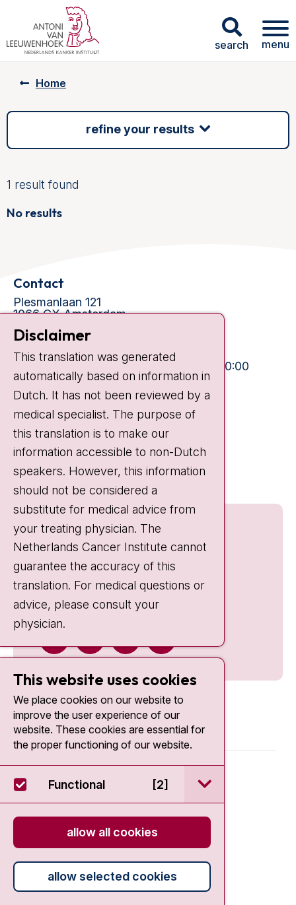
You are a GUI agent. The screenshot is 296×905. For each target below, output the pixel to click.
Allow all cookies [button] (112, 832)
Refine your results (140, 129)
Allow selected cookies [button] (112, 876)
